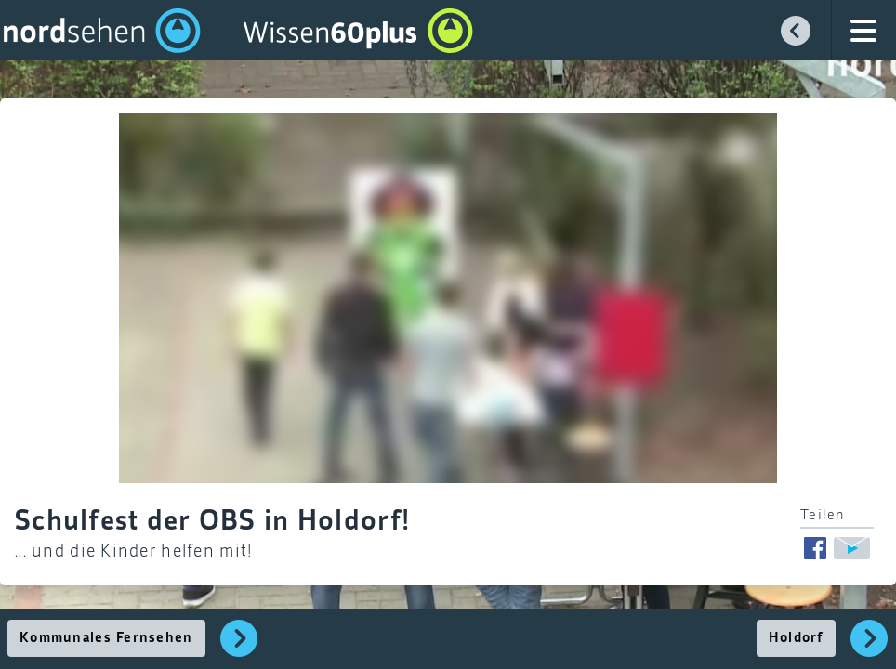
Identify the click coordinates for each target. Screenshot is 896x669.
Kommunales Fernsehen (106, 638)
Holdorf (796, 638)
